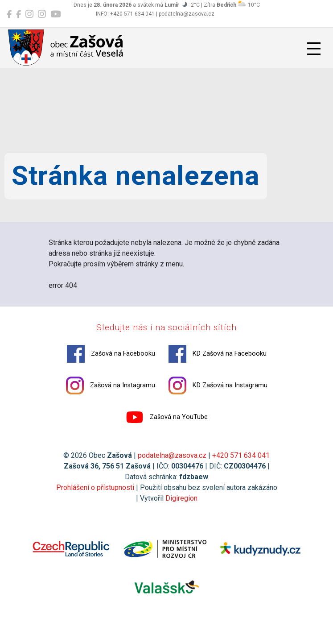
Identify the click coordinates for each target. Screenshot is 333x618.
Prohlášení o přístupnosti (95, 487)
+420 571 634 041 (241, 455)
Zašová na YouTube (167, 417)
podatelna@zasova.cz (172, 455)
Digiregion (181, 498)
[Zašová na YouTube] (55, 14)
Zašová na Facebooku (111, 354)
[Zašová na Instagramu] (29, 14)
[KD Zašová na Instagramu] (42, 14)
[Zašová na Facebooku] (9, 14)
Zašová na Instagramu (110, 385)
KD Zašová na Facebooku (218, 354)
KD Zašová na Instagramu (218, 385)
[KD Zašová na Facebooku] (18, 14)
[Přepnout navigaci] (314, 48)
